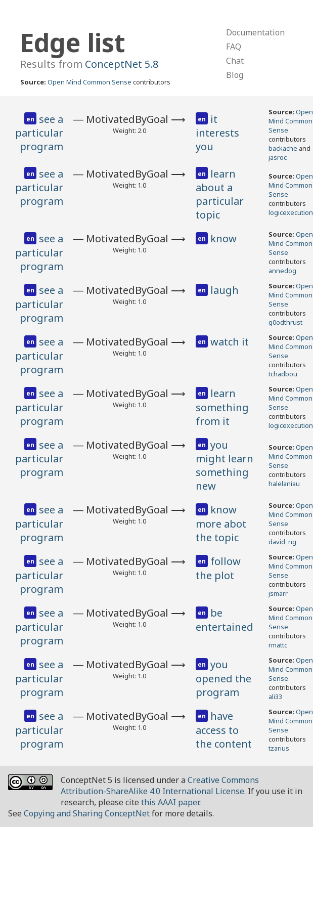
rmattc (278, 644)
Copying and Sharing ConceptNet (87, 813)
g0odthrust (285, 322)
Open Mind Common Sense (89, 81)
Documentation (255, 32)
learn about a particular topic (220, 194)
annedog (282, 270)
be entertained (224, 620)
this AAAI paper (170, 802)
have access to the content (224, 730)
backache (283, 148)
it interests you (217, 133)
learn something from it (222, 407)
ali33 (275, 696)
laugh (224, 290)
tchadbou (283, 373)
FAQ (233, 46)
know (223, 238)
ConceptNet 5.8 (121, 64)
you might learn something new (224, 465)
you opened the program (223, 678)
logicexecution (291, 212)
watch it (229, 342)
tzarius (279, 748)
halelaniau (284, 483)
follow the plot (218, 568)
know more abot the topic (221, 523)
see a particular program (39, 133)
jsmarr (278, 593)
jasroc (278, 157)
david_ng (282, 541)
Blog (234, 74)
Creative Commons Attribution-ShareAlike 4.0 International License (160, 785)
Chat (235, 60)
